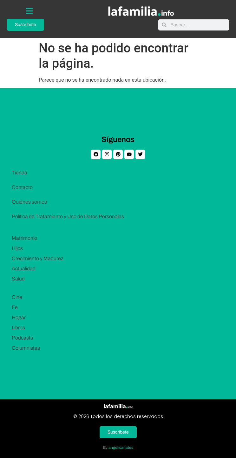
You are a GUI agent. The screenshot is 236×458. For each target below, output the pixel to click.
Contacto (22, 187)
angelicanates (120, 447)
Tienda (19, 172)
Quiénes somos (29, 202)
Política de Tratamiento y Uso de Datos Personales (68, 216)
